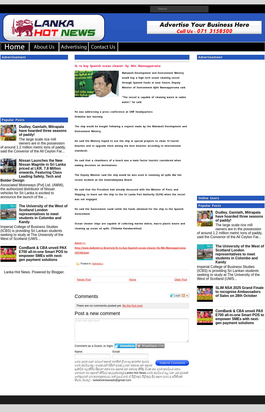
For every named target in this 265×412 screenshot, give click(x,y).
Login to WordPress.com (150, 346)
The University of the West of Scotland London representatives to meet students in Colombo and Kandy (43, 214)
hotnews (96, 263)
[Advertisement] (34, 87)
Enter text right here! (132, 330)
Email (116, 351)
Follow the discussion (185, 295)
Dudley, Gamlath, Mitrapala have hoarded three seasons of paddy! (42, 131)
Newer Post (84, 279)
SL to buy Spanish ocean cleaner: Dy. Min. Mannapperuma (118, 66)
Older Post (180, 279)
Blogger (57, 272)
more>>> (80, 243)
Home (132, 279)
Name (78, 351)
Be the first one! (133, 305)
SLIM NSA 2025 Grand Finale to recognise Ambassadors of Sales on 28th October (239, 292)
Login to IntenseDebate (125, 346)
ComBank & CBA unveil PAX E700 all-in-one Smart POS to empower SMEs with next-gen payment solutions (43, 254)
